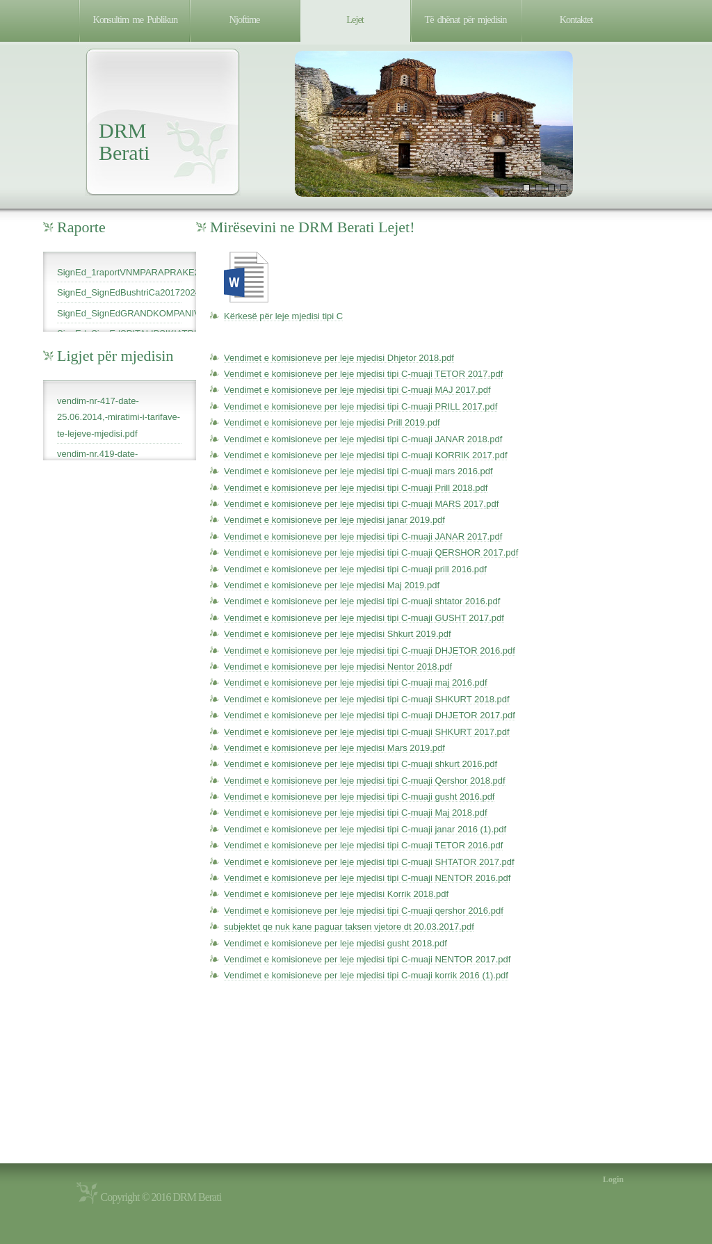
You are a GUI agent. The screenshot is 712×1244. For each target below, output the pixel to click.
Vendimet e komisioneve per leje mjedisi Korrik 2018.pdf (336, 894)
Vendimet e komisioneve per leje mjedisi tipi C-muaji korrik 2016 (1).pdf (366, 975)
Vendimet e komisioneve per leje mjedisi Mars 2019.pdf (334, 748)
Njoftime (244, 19)
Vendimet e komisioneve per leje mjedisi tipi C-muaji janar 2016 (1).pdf (365, 829)
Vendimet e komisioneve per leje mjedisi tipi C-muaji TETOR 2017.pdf (363, 374)
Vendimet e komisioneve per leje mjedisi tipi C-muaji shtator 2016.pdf (362, 601)
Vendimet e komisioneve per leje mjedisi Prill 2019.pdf (332, 422)
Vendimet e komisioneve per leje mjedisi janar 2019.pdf (334, 520)
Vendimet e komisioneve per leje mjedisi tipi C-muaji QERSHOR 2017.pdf (371, 552)
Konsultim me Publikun (135, 19)
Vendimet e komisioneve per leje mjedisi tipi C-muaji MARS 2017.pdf (361, 504)
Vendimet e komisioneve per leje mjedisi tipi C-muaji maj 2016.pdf (355, 682)
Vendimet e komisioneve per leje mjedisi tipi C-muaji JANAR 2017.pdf (363, 536)
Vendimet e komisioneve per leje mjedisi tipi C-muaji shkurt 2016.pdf (360, 764)
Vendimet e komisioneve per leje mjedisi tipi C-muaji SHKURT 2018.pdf (367, 699)
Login (613, 1179)
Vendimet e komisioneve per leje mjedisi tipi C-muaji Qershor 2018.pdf (364, 780)
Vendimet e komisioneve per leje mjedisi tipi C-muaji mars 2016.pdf (358, 471)
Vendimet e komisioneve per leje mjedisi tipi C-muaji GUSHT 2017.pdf (364, 618)
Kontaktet (576, 19)
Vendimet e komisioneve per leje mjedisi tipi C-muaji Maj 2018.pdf (355, 812)
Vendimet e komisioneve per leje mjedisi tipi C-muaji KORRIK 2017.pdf (366, 455)
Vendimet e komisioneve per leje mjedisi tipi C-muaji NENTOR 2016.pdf (367, 878)
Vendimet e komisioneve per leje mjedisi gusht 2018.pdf (335, 943)
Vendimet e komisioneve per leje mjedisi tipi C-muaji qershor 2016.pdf (363, 910)
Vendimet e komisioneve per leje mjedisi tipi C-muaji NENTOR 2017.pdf (367, 959)
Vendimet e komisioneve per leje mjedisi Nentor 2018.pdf (338, 666)
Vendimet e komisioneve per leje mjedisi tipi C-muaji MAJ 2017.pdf (357, 390)
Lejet (355, 19)
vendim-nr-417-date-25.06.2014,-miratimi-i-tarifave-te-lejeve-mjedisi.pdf (118, 417)
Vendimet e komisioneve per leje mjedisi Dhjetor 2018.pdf (339, 358)
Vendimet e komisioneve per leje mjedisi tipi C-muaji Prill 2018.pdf (355, 488)
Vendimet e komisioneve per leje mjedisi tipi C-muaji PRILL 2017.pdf (360, 406)
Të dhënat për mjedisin (466, 19)
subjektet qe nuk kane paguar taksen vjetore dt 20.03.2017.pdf (349, 926)
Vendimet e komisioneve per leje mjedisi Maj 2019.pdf (331, 585)
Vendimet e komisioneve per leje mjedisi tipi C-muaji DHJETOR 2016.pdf (369, 650)
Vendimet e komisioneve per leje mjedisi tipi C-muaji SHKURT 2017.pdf (367, 732)
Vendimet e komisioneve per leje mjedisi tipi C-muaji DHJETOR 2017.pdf (369, 715)
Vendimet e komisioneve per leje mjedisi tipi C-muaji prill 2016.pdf (355, 569)
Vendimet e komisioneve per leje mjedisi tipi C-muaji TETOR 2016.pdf (363, 845)
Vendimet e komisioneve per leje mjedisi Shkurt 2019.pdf (337, 634)
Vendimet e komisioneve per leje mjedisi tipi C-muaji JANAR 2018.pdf (363, 439)
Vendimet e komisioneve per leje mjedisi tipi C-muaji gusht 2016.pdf (359, 796)
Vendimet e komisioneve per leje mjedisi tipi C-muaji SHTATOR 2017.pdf (369, 862)
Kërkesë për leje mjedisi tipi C (283, 316)
